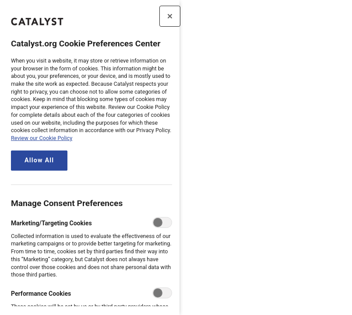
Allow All (39, 160)
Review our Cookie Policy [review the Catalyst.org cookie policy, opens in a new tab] (41, 138)
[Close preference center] (170, 16)
